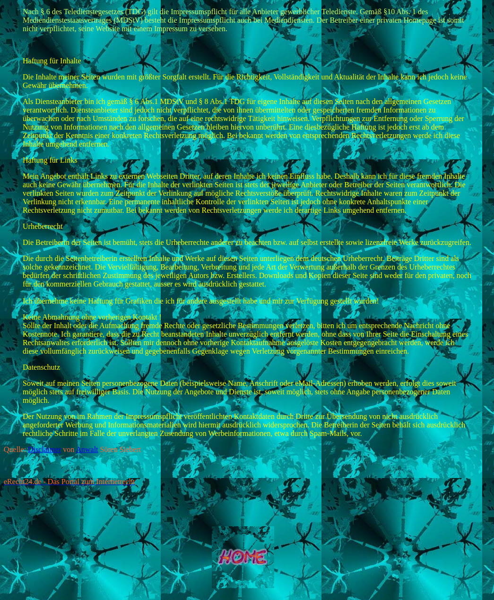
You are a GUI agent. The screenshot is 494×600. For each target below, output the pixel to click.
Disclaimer (44, 449)
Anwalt (87, 449)
